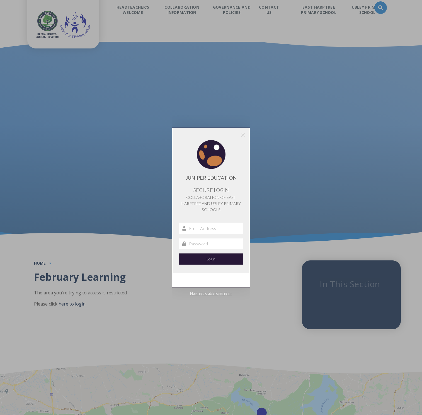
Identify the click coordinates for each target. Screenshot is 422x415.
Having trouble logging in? (211, 293)
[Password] (211, 243)
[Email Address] (211, 228)
